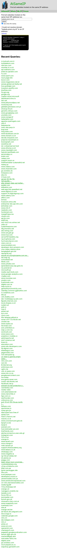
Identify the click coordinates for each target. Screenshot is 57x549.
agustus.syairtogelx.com (10, 121)
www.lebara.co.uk (8, 450)
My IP (19, 11)
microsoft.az (6, 270)
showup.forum (6, 109)
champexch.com (7, 530)
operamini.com (7, 528)
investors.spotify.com (9, 88)
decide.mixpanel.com (9, 138)
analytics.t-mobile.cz (9, 336)
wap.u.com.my (7, 330)
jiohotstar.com (6, 206)
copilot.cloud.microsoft (10, 96)
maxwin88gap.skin (8, 536)
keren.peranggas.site (9, 470)
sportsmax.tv (6, 408)
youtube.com (6, 115)
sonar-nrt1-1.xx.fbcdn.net (11, 319)
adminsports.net (7, 338)
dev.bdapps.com (7, 520)
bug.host (4, 129)
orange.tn (5, 439)
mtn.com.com (6, 361)
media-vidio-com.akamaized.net (8, 391)
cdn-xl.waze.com (8, 371)
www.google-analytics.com (11, 274)
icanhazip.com (7, 505)
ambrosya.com (7, 367)
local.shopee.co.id (8, 303)
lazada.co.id (6, 493)
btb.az (3, 295)
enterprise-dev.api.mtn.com (12, 204)
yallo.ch (4, 224)
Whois (13, 11)
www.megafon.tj (7, 454)
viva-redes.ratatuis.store (10, 249)
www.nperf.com (7, 76)
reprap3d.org (6, 253)
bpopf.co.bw (6, 423)
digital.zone (5, 540)
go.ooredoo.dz (7, 171)
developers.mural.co (9, 476)
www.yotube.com (8, 264)
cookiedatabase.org (9, 464)
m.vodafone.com (7, 293)
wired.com (5, 414)
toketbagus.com (7, 350)
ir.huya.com (5, 177)
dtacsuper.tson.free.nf (9, 412)
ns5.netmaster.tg (7, 355)
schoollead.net (7, 260)
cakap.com (5, 158)
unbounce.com (7, 400)
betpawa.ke (5, 125)
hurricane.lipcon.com (9, 241)
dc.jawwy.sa (6, 458)
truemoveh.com (7, 282)
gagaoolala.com (7, 353)
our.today (5, 377)
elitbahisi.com (6, 187)
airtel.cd (4, 524)
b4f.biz (4, 200)
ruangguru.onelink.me (9, 491)
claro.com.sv (6, 243)
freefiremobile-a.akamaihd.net (13, 162)
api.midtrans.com (8, 69)
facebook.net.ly (7, 383)
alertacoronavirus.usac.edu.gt (12, 433)
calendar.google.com (9, 516)
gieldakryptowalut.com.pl (11, 107)
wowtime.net (6, 144)
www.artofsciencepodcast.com (13, 481)
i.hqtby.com (5, 276)
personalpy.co (6, 154)
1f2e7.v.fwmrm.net (8, 417)
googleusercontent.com (10, 375)
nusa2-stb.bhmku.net (9, 381)
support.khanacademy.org (11, 448)
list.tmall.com (6, 326)
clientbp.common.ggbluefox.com (14, 291)
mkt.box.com (6, 65)
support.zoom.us (7, 160)
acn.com (4, 313)
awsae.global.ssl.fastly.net (11, 84)
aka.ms (4, 175)
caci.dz (4, 363)
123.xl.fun (5, 437)
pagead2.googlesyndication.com (14, 532)
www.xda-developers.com (11, 346)
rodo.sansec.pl (7, 445)
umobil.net (5, 322)
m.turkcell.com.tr (7, 61)
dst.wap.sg (5, 257)
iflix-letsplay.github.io (9, 317)
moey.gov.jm (6, 410)
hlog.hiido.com (7, 131)
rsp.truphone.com (8, 239)
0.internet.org (6, 365)
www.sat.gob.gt (7, 233)
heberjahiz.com (7, 119)
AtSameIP (18, 4)
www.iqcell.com (7, 441)
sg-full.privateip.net (9, 456)
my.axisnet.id (6, 268)
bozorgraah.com (7, 142)
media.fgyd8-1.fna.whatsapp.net (8, 486)
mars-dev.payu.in (8, 127)
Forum (26, 11)
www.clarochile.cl (8, 394)
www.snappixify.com (9, 503)
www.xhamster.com (9, 169)
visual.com (5, 216)
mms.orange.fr (7, 443)
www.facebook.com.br (10, 134)
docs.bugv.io (6, 514)
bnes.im (4, 342)
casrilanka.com (7, 388)
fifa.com (4, 472)
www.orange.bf (7, 117)
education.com (7, 344)
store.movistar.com (8, 278)
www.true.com (7, 235)
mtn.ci (3, 522)
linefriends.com (7, 431)
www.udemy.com (8, 195)
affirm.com (5, 198)
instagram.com (7, 435)
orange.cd (5, 489)
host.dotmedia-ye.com (10, 429)
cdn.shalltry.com (7, 297)
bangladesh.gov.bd (8, 251)
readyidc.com (6, 210)
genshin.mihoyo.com (9, 111)
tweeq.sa (4, 165)
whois (4, 33)
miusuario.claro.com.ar (10, 501)
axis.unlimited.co (7, 328)
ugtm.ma (4, 369)
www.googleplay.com (9, 113)
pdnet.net (5, 311)
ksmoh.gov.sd (6, 499)
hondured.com (7, 212)
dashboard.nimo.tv (8, 98)
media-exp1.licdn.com (9, 272)
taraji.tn (4, 425)
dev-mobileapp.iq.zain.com (11, 299)
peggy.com (5, 460)
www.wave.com (7, 334)
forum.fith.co (6, 495)
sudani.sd (5, 305)
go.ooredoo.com (7, 543)
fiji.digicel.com (7, 348)
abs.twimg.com (7, 231)
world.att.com (6, 332)
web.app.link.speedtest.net (11, 189)
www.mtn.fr (5, 208)
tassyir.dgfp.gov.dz (8, 534)
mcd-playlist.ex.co (8, 545)
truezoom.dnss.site (8, 202)
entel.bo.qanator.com (9, 72)
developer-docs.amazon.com (12, 247)
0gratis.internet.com (9, 301)
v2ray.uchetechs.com (9, 466)
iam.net (4, 100)
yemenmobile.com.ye (9, 479)
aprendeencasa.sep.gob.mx (12, 266)
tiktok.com (5, 262)
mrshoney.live (6, 105)
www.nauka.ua (7, 324)
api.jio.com (5, 218)
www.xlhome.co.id (8, 148)
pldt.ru (3, 307)
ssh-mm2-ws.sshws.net (10, 222)
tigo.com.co (5, 396)
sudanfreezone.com (9, 226)
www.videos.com (8, 167)
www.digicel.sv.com (9, 191)
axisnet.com (6, 427)
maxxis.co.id (6, 419)
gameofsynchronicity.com (11, 288)
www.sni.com (6, 526)
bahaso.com (6, 406)
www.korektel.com (8, 245)
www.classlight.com (9, 150)
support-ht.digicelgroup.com (12, 193)
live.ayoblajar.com (8, 86)
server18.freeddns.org (9, 237)
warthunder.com (7, 398)
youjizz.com (6, 280)
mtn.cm (4, 518)
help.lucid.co (6, 286)
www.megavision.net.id (10, 82)
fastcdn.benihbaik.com (10, 152)
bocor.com (5, 80)
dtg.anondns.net (7, 229)
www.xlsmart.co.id (8, 136)
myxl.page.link (7, 78)
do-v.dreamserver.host (10, 146)
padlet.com (5, 185)
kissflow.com (6, 90)
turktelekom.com (7, 63)
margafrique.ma (7, 214)
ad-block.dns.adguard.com (11, 512)
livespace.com (7, 173)
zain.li (3, 123)
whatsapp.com (7, 452)
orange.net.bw (6, 510)
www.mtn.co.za (7, 373)
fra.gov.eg (5, 92)
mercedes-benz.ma (8, 538)
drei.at (3, 507)
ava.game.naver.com (9, 379)
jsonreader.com (7, 497)
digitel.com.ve (6, 284)
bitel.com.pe (6, 468)
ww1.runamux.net (8, 340)
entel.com (5, 156)
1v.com (4, 74)
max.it (3, 309)
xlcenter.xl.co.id (7, 67)
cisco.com (5, 315)
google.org (5, 94)
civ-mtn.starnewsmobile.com (12, 483)
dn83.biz (4, 220)
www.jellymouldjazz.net (10, 103)
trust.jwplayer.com (8, 474)
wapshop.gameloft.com (10, 547)
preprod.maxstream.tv (9, 140)
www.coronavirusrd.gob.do (11, 421)
